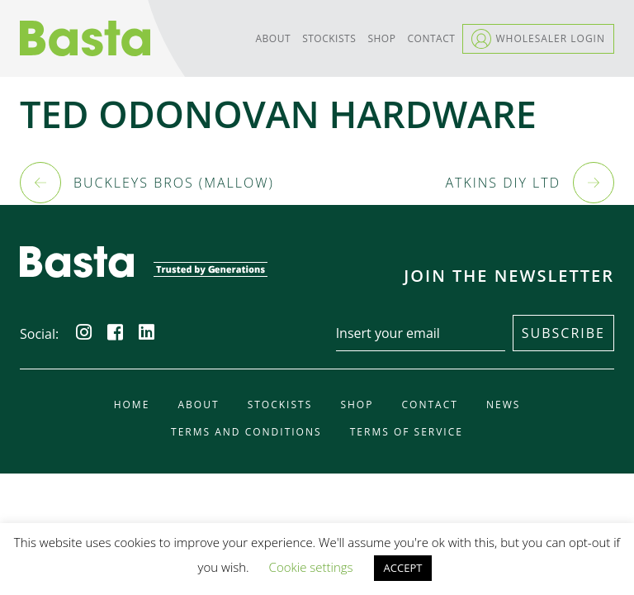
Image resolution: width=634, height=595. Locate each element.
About (273, 38)
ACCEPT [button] (403, 567)
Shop (381, 38)
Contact (432, 38)
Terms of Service (406, 432)
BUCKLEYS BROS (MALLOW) (173, 183)
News (503, 405)
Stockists (329, 38)
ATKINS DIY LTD (503, 183)
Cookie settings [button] (311, 567)
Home (132, 405)
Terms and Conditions (246, 432)
